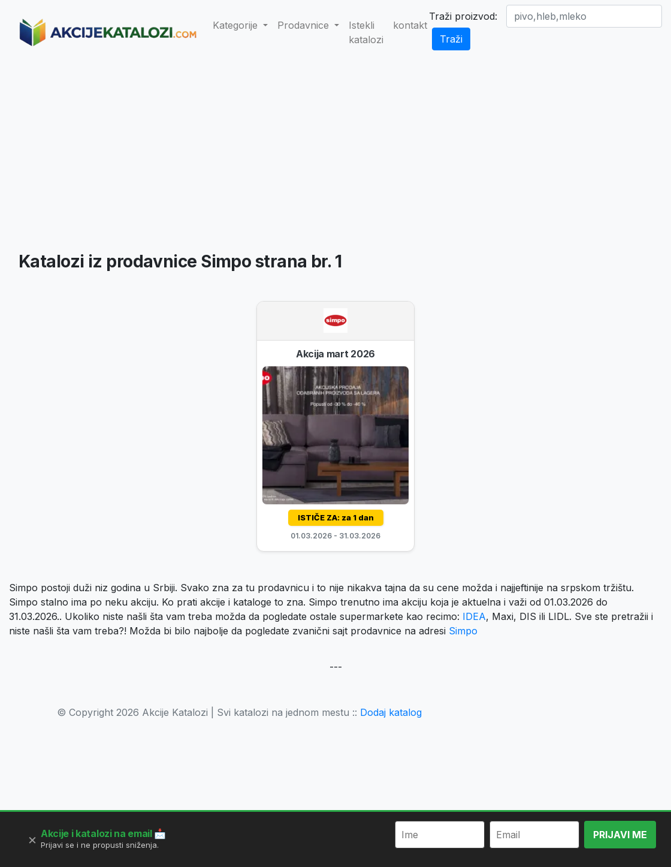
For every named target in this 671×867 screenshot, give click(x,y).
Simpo (463, 631)
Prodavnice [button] (304, 25)
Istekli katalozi (366, 32)
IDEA (474, 616)
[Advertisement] (335, 153)
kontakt (410, 25)
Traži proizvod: (463, 16)
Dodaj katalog (391, 712)
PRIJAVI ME (620, 835)
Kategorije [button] (237, 25)
